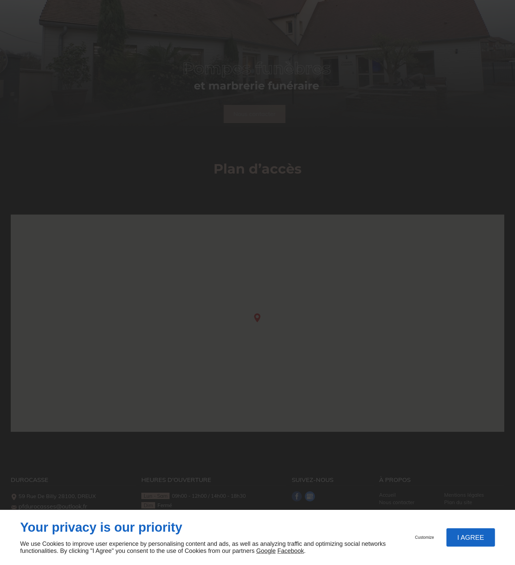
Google (266, 551)
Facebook (290, 551)
